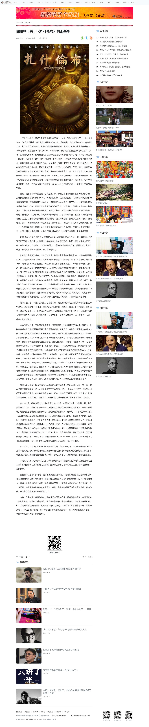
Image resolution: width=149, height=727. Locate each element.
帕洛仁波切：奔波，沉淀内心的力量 (113, 38)
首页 (17, 22)
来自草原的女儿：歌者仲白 (110, 63)
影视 (21, 22)
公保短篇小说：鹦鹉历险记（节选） (109, 150)
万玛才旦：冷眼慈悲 (107, 71)
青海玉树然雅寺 (102, 203)
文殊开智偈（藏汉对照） (105, 181)
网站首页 (19, 712)
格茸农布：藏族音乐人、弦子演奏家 (113, 46)
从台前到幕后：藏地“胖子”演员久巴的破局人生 (65, 629)
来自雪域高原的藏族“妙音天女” (111, 42)
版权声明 (58, 712)
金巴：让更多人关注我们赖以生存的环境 (62, 569)
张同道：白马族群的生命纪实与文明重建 (62, 589)
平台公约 (66, 712)
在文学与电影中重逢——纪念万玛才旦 (60, 670)
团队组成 (35, 712)
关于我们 (27, 712)
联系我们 (50, 712)
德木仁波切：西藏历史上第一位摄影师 (114, 58)
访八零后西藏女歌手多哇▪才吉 (111, 75)
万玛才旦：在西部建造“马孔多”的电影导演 (115, 50)
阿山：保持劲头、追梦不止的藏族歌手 (114, 54)
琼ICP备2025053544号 (59, 715)
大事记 (43, 712)
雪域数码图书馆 (30, 719)
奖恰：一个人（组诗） (104, 105)
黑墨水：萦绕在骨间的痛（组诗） (108, 128)
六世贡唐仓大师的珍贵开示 (106, 226)
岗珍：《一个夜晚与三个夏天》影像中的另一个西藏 (67, 609)
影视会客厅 (28, 22)
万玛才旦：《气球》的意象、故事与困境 (115, 67)
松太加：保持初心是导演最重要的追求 (61, 650)
